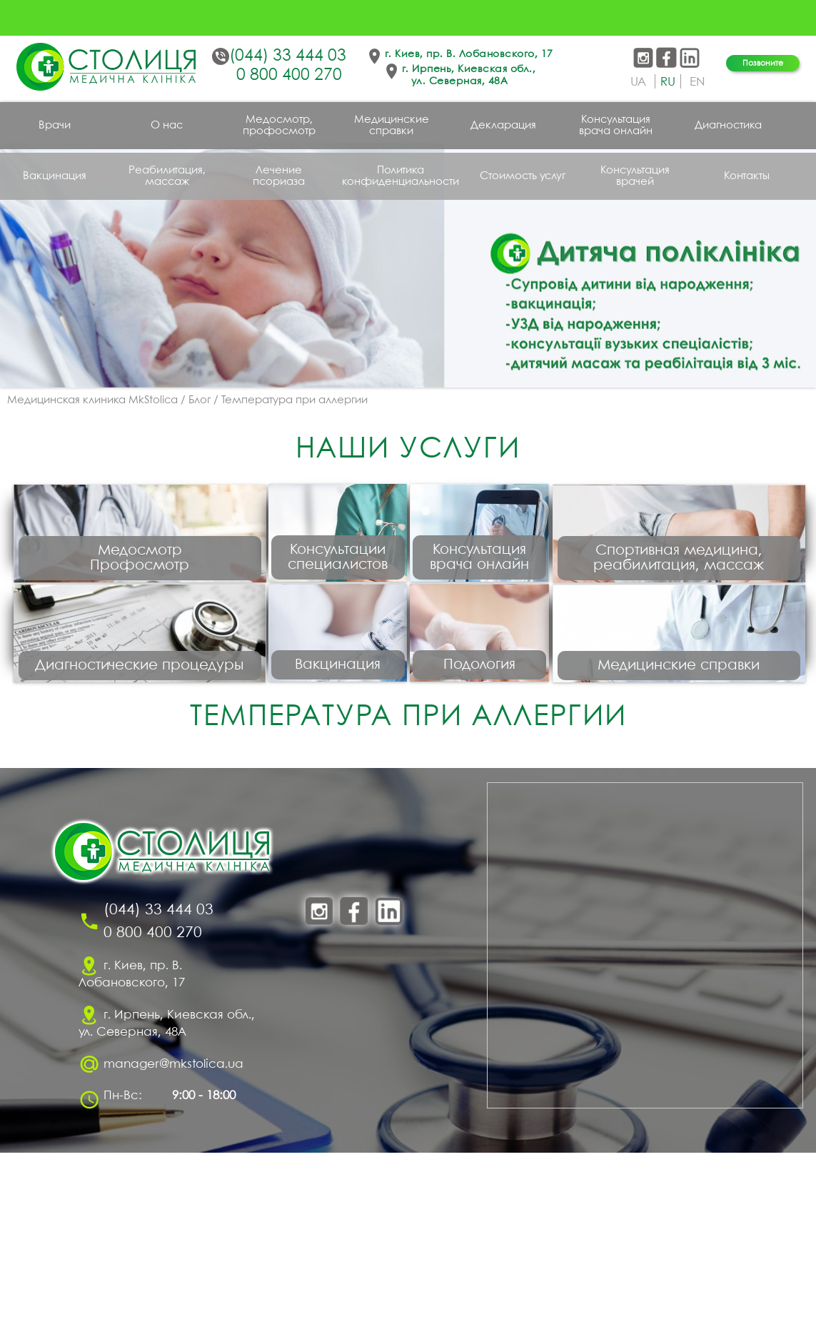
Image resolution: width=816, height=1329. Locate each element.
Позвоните (762, 63)
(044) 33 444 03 (287, 56)
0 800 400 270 (289, 76)
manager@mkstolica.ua (173, 1241)
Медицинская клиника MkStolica (92, 400)
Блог (199, 400)
